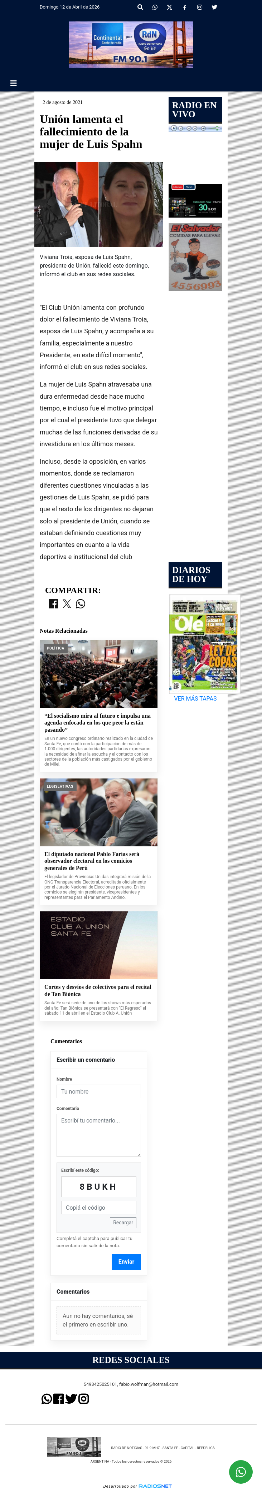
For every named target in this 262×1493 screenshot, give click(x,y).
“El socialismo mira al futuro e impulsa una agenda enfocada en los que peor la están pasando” (97, 723)
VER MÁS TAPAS (195, 698)
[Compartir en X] (67, 604)
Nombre (64, 1079)
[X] (169, 7)
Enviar (126, 1261)
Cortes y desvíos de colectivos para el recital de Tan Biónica (97, 990)
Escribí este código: (80, 1170)
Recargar (123, 1222)
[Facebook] (185, 7)
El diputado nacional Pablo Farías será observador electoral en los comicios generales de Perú (91, 861)
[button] (140, 7)
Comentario (68, 1108)
